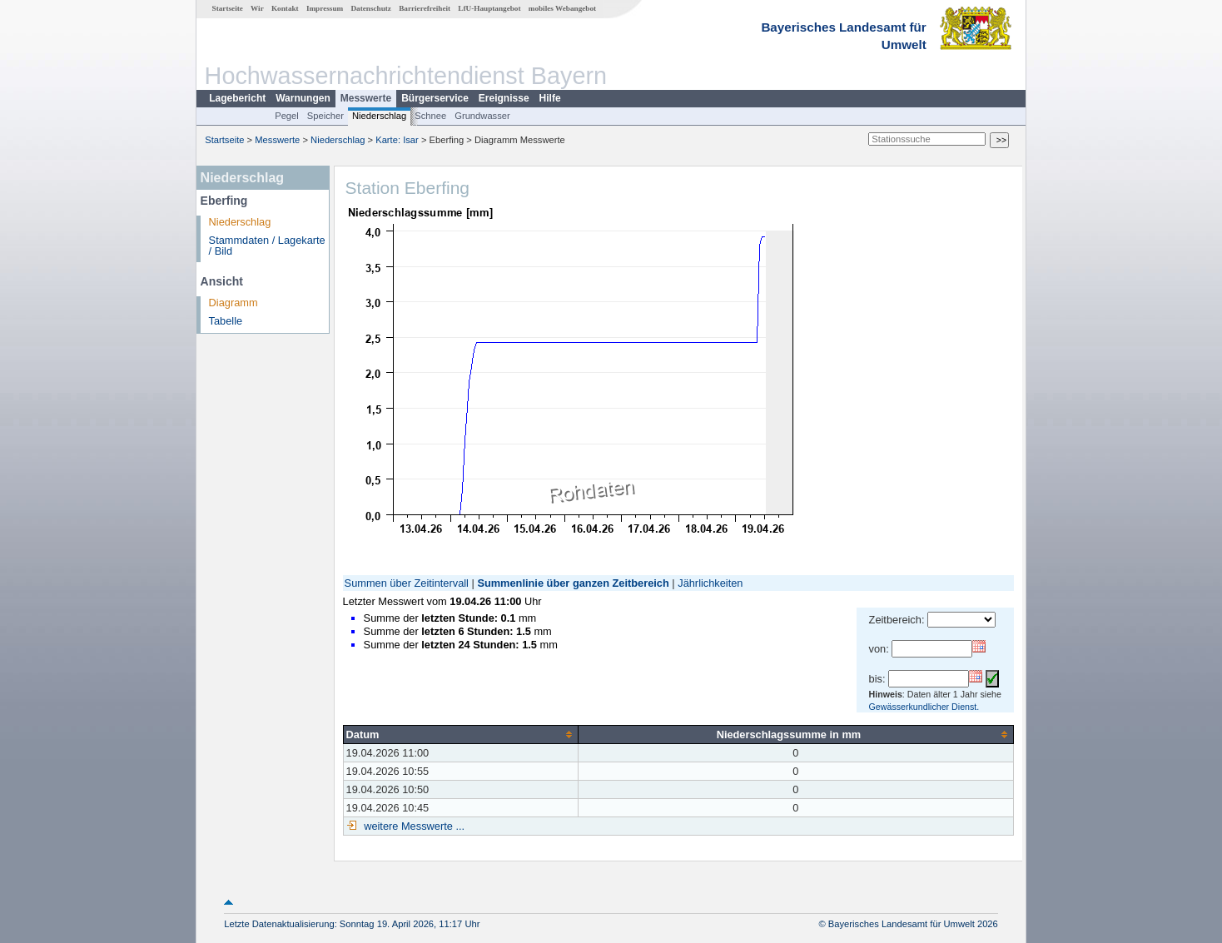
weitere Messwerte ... (412, 826)
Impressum (324, 8)
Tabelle (226, 321)
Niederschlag (379, 116)
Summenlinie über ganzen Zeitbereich (572, 583)
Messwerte (365, 98)
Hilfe (550, 98)
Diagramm (233, 302)
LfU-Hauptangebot (489, 8)
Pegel (287, 116)
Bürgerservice (435, 98)
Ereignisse (504, 98)
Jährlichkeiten (710, 583)
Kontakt (285, 8)
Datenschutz (370, 8)
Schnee (430, 116)
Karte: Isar (397, 140)
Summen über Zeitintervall (407, 583)
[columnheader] (460, 734)
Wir (257, 8)
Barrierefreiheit (424, 8)
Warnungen (303, 98)
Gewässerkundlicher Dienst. (924, 707)
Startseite (227, 8)
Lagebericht (237, 98)
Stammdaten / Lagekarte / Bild (267, 245)
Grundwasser (482, 116)
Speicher (325, 116)
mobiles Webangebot (562, 8)
